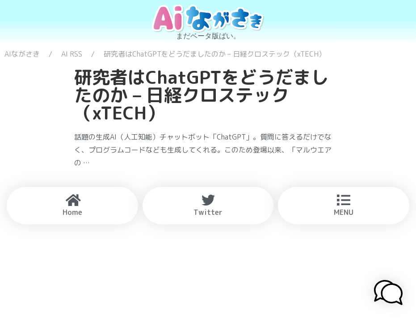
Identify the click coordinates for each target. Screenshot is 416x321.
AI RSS (71, 54)
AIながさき (22, 54)
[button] (388, 294)
